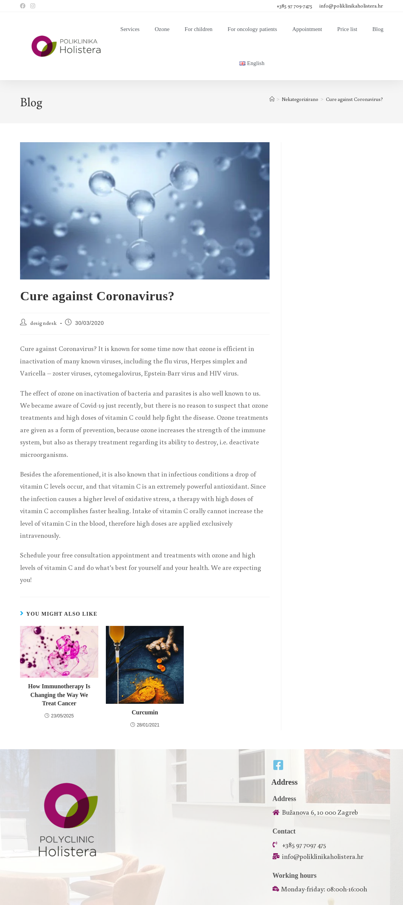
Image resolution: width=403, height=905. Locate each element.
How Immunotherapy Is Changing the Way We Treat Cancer (59, 694)
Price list (347, 29)
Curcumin (145, 712)
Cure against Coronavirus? (354, 99)
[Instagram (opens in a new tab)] (32, 6)
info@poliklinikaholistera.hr (351, 5)
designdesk (43, 323)
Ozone (162, 29)
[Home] (272, 99)
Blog (377, 29)
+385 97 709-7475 (295, 5)
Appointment (307, 29)
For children (198, 29)
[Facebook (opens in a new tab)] (24, 6)
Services (130, 29)
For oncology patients (252, 29)
